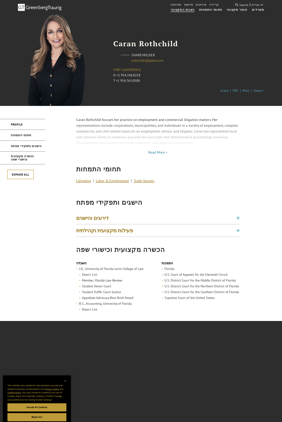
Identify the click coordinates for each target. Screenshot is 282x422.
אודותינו (176, 4)
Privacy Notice (52, 397)
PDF (235, 90)
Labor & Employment (112, 182)
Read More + (158, 152)
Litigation (83, 182)
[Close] (65, 390)
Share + (259, 90)
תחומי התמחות (210, 10)
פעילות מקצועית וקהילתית (104, 233)
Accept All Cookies (36, 416)
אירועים (201, 4)
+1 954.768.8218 (128, 75)
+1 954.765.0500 (128, 81)
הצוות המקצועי (183, 10)
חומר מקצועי (237, 10)
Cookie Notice (14, 401)
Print (246, 90)
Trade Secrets (144, 182)
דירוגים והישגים (92, 220)
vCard (224, 90)
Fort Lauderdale (127, 70)
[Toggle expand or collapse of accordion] (238, 220)
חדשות (188, 4)
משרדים (258, 10)
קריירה (214, 4)
